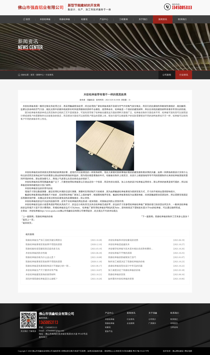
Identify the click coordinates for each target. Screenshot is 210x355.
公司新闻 (166, 75)
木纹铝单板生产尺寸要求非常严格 (42, 270)
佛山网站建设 (178, 351)
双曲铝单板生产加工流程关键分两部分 (44, 240)
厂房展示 (152, 323)
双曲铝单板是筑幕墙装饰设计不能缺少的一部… (48, 266)
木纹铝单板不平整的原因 (120, 253)
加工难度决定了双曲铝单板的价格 (124, 270)
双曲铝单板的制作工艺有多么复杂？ (172, 216)
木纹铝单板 (109, 319)
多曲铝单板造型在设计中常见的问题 (125, 266)
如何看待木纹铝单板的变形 (121, 279)
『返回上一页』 (28, 220)
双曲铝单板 (109, 323)
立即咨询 (174, 327)
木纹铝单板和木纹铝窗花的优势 (123, 240)
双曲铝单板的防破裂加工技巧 (122, 257)
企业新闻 (130, 323)
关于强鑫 (153, 313)
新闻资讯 (131, 313)
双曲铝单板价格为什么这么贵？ (41, 257)
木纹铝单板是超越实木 (119, 244)
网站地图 (188, 351)
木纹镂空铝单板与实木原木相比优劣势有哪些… (130, 249)
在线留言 (174, 323)
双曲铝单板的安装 (116, 274)
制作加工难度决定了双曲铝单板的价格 (126, 261)
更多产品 (108, 331)
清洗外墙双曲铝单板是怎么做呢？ (42, 279)
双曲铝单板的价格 (44, 216)
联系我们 (174, 313)
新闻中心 (40, 75)
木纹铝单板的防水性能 (36, 253)
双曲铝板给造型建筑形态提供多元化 (43, 249)
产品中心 (109, 313)
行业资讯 (183, 75)
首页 (32, 75)
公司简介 (152, 319)
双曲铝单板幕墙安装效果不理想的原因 (44, 244)
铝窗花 (108, 327)
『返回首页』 (27, 223)
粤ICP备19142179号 (141, 351)
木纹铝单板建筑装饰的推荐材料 (41, 274)
